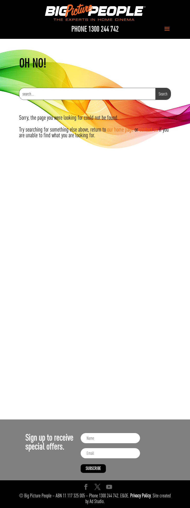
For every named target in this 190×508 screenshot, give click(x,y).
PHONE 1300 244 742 (95, 29)
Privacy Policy (140, 495)
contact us (148, 129)
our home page (120, 129)
